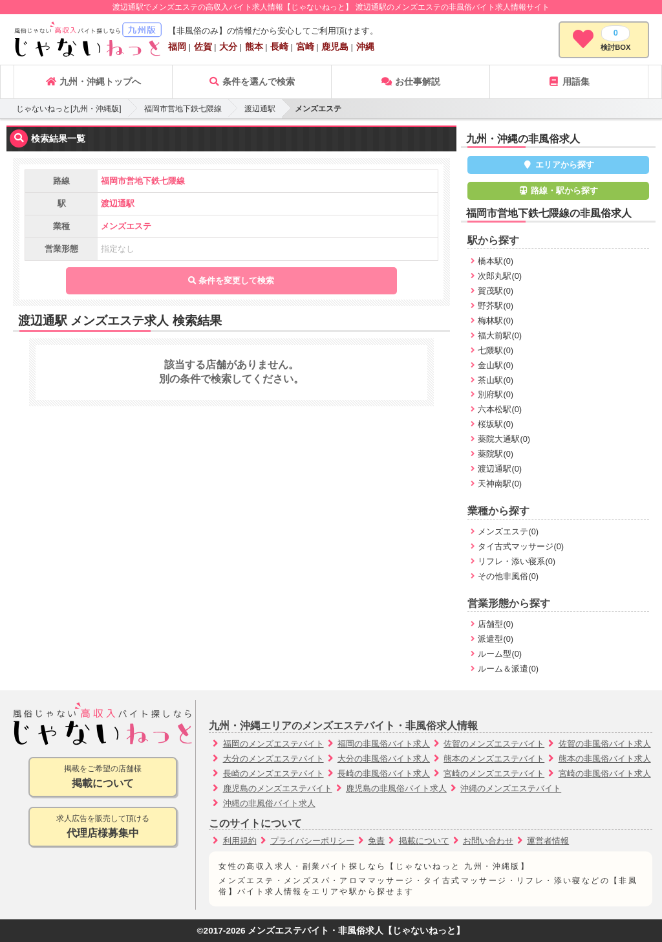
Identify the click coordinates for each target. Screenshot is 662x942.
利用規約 (240, 841)
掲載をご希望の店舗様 (103, 777)
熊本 (254, 46)
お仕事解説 (410, 81)
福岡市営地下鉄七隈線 (183, 108)
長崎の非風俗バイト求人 (383, 773)
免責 (376, 841)
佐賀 (203, 46)
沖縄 (365, 46)
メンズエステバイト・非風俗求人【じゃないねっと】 (356, 931)
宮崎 (305, 46)
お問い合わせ (488, 841)
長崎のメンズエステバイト (273, 773)
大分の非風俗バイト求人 (383, 758)
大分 (228, 46)
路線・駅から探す (558, 190)
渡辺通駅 (259, 108)
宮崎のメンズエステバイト (493, 773)
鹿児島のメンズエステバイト (277, 788)
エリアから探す (558, 165)
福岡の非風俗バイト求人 (383, 744)
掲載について (424, 841)
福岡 (177, 46)
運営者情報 (548, 841)
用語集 (569, 81)
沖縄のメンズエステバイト (510, 788)
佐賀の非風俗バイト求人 (605, 744)
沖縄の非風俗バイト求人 (269, 803)
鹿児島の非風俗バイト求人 (396, 788)
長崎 (279, 46)
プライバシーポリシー (312, 841)
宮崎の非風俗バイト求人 (605, 773)
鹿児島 (334, 46)
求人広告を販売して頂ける (103, 827)
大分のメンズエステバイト (273, 758)
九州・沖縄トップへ (93, 81)
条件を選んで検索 (251, 81)
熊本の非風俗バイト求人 (605, 758)
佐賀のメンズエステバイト (493, 744)
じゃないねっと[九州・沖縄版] (69, 108)
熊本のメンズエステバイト (493, 758)
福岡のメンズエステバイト (273, 744)
